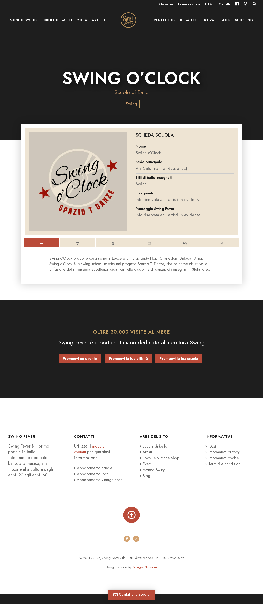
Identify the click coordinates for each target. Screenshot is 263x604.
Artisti (98, 22)
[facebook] (127, 549)
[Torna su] (131, 524)
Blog (226, 22)
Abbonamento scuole (94, 471)
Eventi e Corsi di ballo (174, 22)
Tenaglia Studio (145, 577)
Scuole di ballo (57, 22)
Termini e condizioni (225, 467)
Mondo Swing (23, 22)
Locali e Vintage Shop (162, 461)
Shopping (244, 22)
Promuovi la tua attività (128, 361)
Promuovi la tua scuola (179, 361)
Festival (208, 22)
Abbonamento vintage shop (95, 485)
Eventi (147, 467)
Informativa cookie (223, 461)
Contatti (224, 4)
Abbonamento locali (93, 476)
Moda (82, 22)
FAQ (210, 449)
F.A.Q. (209, 4)
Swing (131, 104)
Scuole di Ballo (131, 92)
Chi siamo (166, 4)
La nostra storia (189, 4)
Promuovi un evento (80, 361)
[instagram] (136, 549)
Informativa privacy (223, 455)
